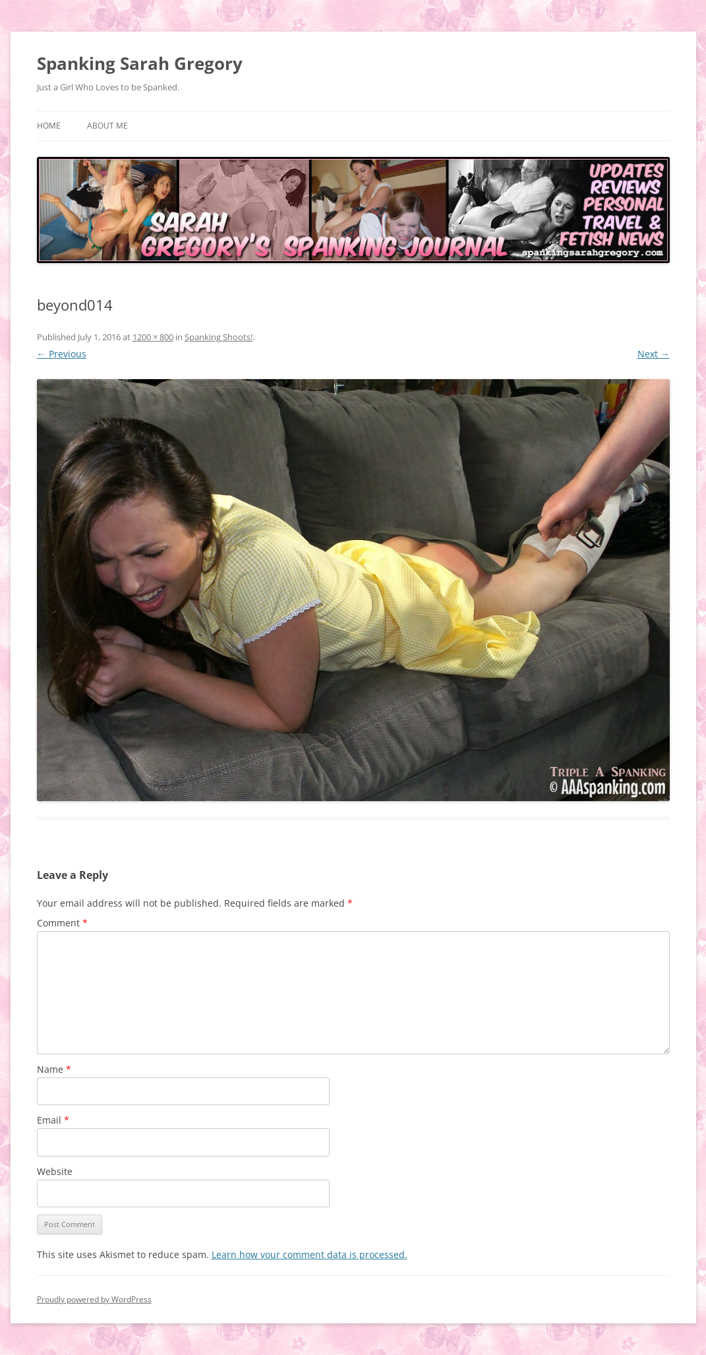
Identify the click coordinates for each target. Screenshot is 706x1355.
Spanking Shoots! (218, 337)
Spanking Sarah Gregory (140, 63)
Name (54, 1069)
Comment (62, 923)
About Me (107, 125)
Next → (653, 353)
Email (53, 1120)
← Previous (61, 353)
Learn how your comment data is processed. (309, 1254)
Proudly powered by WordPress (94, 1299)
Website (55, 1171)
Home (49, 125)
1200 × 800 (152, 337)
